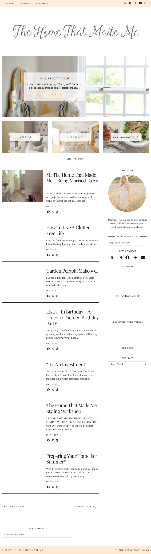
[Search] (145, 3)
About (25, 3)
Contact (42, 3)
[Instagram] (125, 3)
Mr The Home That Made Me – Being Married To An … (72, 180)
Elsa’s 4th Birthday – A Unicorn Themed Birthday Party (72, 317)
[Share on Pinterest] (57, 212)
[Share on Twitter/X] (53, 212)
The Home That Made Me (27, 550)
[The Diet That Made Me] (127, 286)
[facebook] (127, 257)
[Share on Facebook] (48, 212)
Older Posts (14, 506)
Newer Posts (86, 506)
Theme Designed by (132, 550)
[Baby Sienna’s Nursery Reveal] (127, 312)
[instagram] (120, 257)
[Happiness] (127, 338)
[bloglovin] (135, 257)
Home (10, 3)
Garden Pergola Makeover (72, 270)
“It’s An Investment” (66, 364)
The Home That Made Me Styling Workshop (71, 408)
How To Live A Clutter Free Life (68, 230)
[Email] (140, 3)
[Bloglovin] (135, 3)
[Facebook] (130, 3)
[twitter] (112, 257)
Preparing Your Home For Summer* (71, 459)
